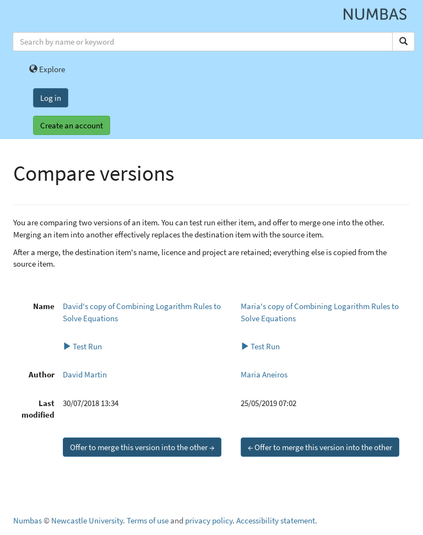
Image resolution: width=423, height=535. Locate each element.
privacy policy (208, 520)
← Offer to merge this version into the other (320, 447)
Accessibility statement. (276, 520)
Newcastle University (87, 520)
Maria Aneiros (264, 374)
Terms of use (148, 520)
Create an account (71, 125)
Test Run (82, 346)
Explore (47, 69)
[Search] (403, 41)
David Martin (85, 374)
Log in (50, 98)
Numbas (27, 520)
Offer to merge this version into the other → (142, 447)
